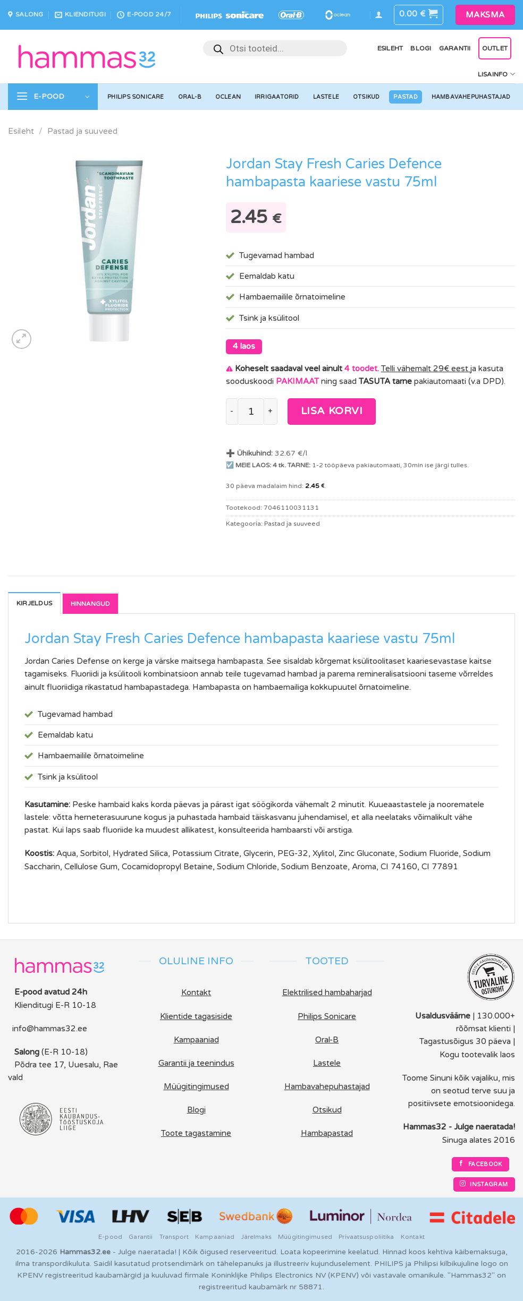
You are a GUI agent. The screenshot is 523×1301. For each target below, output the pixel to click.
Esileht (390, 48)
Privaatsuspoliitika (366, 1236)
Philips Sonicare (135, 96)
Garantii (455, 48)
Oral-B (189, 96)
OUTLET (495, 48)
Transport (174, 1236)
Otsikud (366, 96)
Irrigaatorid (277, 96)
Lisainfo (496, 74)
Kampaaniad (214, 1236)
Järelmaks (256, 1236)
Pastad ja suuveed (82, 131)
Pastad (405, 96)
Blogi (420, 48)
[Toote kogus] (251, 411)
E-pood (110, 1236)
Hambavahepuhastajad (471, 96)
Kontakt (413, 1236)
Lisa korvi (332, 411)
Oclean (228, 96)
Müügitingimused (305, 1236)
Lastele (326, 96)
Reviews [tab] (90, 603)
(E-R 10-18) (64, 1052)
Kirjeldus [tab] (34, 603)
